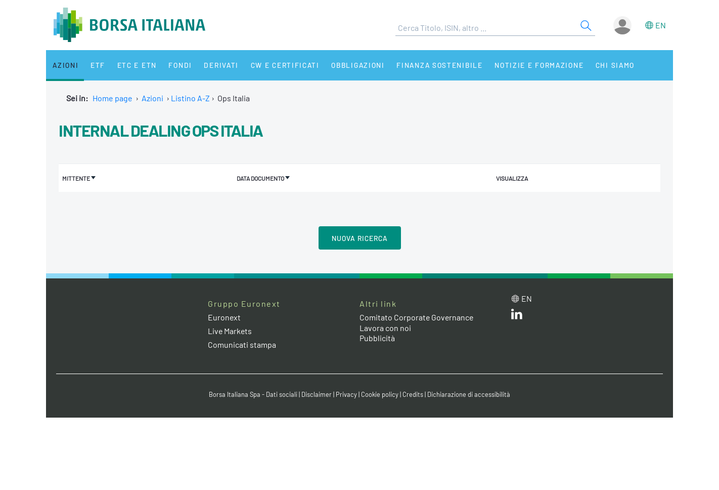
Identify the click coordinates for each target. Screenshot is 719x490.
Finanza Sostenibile (429, 65)
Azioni (64, 65)
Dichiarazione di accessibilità (468, 394)
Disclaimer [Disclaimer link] (316, 394)
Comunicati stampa (242, 344)
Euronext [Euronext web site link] (224, 316)
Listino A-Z (190, 98)
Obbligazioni (349, 65)
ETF (95, 65)
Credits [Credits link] (412, 394)
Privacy (346, 394)
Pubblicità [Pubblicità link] (377, 338)
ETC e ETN (133, 65)
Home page (112, 98)
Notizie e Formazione (529, 65)
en (660, 25)
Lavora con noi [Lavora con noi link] (385, 327)
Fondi (175, 65)
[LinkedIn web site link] (516, 315)
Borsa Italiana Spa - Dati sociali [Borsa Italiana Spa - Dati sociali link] (253, 394)
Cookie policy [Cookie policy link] (379, 394)
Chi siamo (604, 65)
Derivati (214, 65)
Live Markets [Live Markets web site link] (230, 330)
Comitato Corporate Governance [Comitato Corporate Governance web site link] (417, 316)
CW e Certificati (276, 65)
